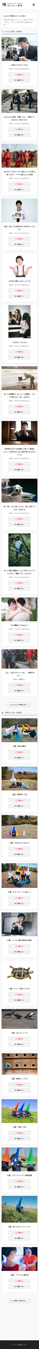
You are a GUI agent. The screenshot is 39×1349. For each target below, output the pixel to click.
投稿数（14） (19, 640)
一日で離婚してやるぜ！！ (19, 625)
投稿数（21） (19, 951)
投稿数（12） (19, 80)
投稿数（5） (19, 244)
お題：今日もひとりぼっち (19, 843)
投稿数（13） (19, 588)
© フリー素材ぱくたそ (19, 1344)
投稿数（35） (19, 357)
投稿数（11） (19, 757)
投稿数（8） (19, 1044)
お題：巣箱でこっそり (19, 1079)
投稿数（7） (19, 296)
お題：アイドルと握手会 (20, 1275)
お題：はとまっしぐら (19, 1033)
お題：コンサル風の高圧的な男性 (19, 940)
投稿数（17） (19, 412)
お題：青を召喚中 (19, 746)
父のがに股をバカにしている (19, 281)
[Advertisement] (19, 1320)
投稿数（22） (19, 469)
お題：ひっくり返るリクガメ (19, 989)
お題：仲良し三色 (19, 1127)
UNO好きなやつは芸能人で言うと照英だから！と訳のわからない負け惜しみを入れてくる (19, 452)
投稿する (19, 74)
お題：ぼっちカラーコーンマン (19, 1227)
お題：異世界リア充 (19, 795)
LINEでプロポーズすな (19, 65)
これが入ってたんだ (19, 342)
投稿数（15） (19, 524)
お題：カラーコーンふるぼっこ (19, 892)
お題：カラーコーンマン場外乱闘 (19, 1175)
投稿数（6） (19, 189)
